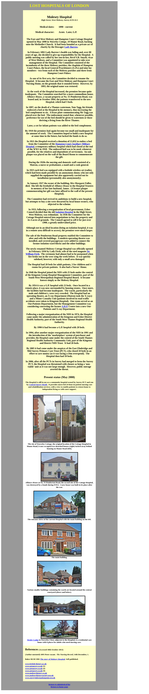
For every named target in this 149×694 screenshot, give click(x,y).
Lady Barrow (71, 47)
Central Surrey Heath (38, 384)
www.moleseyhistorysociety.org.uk (39, 675)
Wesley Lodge (33, 640)
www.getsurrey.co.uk (33, 666)
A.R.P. (65, 306)
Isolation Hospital (64, 212)
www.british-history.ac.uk (36, 664)
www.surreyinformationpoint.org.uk (40, 678)
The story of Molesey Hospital (52, 659)
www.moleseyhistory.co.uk (36, 673)
